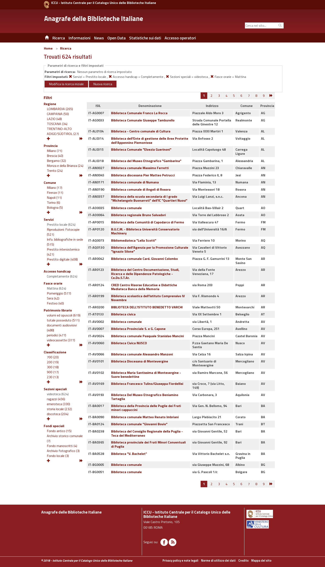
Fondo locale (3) (58, 455)
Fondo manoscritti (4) (62, 445)
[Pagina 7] (249, 95)
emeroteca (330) (58, 403)
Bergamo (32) (56, 160)
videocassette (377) (61, 340)
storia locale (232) (59, 408)
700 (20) (53, 357)
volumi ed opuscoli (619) (63, 315)
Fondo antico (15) (59, 430)
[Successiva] (271, 95)
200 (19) (53, 362)
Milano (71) (54, 150)
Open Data (116, 38)
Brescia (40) (55, 155)
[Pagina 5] (234, 95)
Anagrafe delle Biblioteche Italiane (93, 18)
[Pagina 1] (204, 95)
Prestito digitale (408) (62, 259)
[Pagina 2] (211, 95)
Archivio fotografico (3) (63, 450)
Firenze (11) (55, 192)
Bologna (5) (55, 207)
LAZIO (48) (54, 118)
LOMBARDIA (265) (60, 108)
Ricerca (65, 48)
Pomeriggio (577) (59, 293)
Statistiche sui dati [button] (145, 38)
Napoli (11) (54, 197)
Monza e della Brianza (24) (65, 165)
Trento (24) (55, 170)
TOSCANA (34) (57, 123)
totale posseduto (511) (63, 320)
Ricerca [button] (58, 38)
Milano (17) (54, 187)
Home (48, 48)
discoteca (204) (57, 413)
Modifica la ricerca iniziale (66, 83)
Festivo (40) (55, 303)
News (99, 38)
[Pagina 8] (256, 95)
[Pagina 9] (264, 95)
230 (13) (53, 376)
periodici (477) (56, 335)
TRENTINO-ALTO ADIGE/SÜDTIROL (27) (63, 131)
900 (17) (53, 372)
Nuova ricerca (102, 83)
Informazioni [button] (79, 38)
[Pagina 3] (219, 95)
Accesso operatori (180, 38)
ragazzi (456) (56, 398)
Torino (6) (53, 202)
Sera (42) (53, 298)
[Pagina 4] (226, 95)
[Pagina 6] (241, 95)
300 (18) (53, 367)
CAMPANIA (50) (58, 113)
